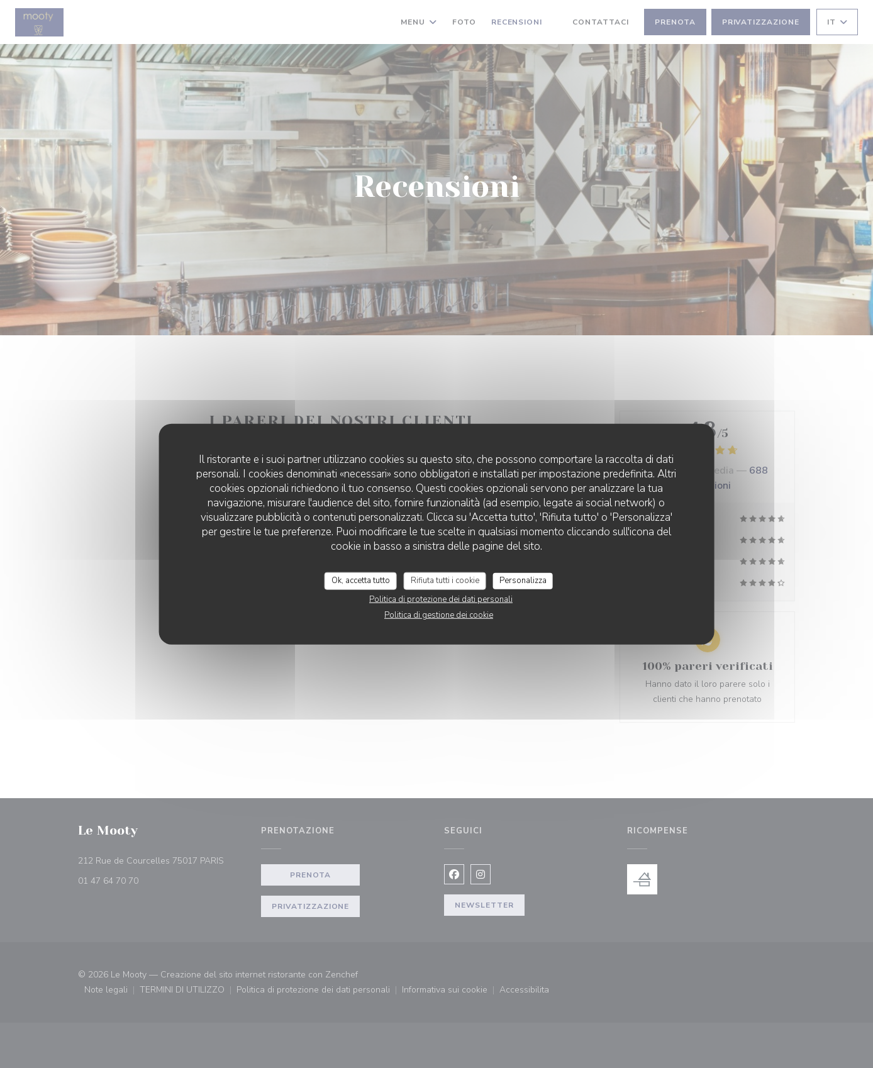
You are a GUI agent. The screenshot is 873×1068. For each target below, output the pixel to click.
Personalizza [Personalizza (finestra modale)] (523, 580)
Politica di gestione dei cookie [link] (438, 614)
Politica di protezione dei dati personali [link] (441, 598)
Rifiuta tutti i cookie (445, 580)
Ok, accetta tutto (360, 580)
